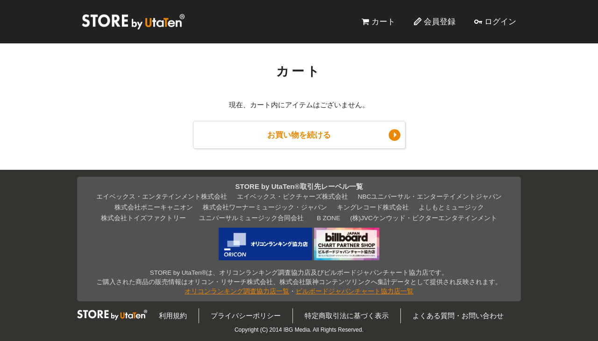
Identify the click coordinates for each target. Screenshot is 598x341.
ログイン (500, 21)
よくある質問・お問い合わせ (458, 316)
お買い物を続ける (299, 135)
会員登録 (440, 21)
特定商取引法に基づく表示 (347, 316)
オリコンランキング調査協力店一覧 (237, 291)
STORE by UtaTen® (133, 21)
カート (383, 21)
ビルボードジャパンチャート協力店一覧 (354, 291)
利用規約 (173, 316)
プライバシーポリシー (246, 316)
